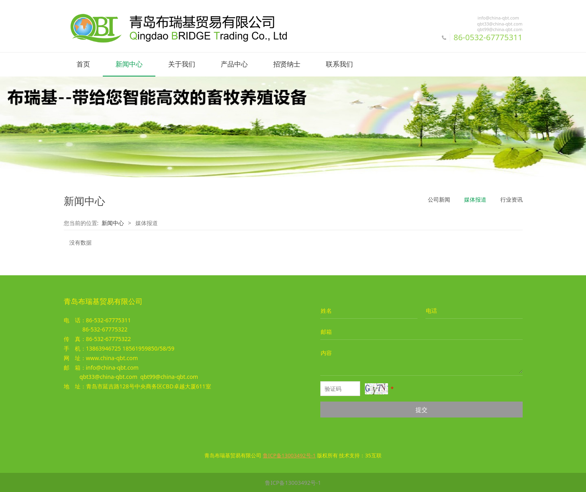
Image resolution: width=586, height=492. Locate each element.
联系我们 (339, 64)
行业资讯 (511, 199)
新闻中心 (129, 64)
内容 (326, 352)
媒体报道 (475, 199)
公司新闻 (439, 199)
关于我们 (181, 64)
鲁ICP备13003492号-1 (293, 482)
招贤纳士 (286, 64)
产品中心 (234, 64)
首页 (83, 64)
